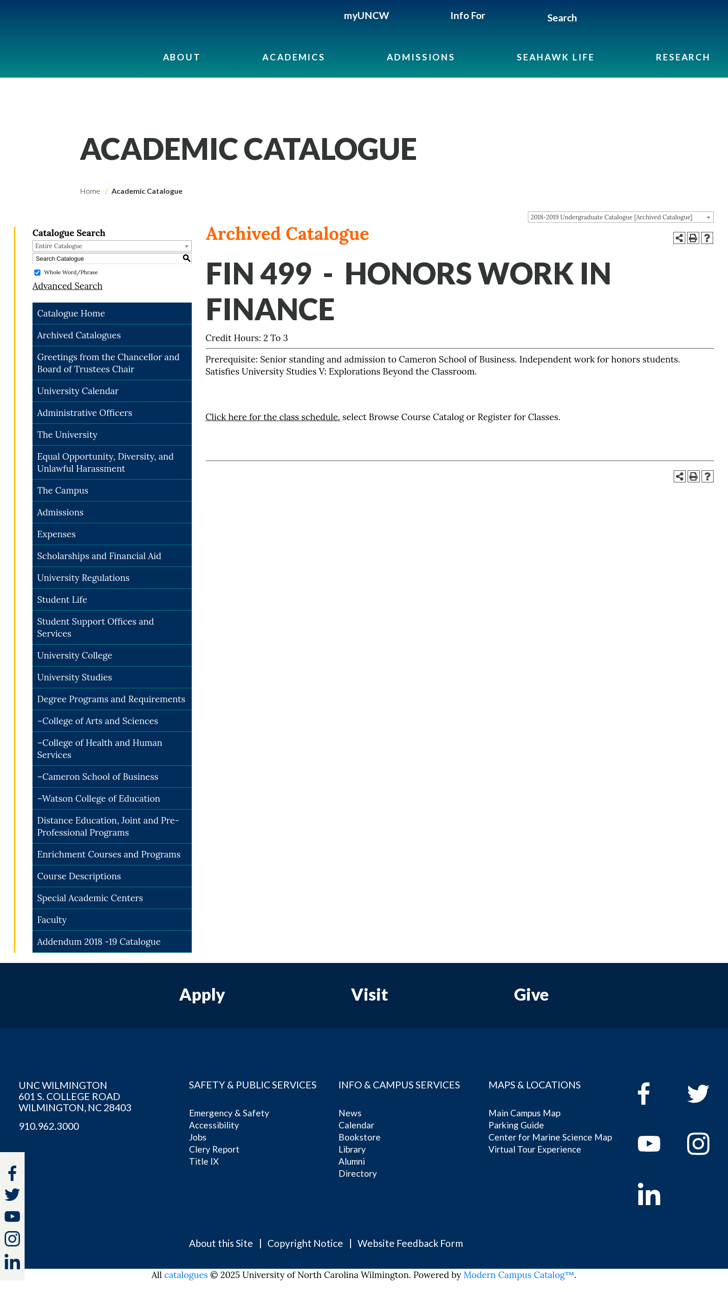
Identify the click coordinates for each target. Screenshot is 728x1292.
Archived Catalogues (79, 335)
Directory (357, 1173)
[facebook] (656, 1093)
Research (683, 57)
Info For (467, 15)
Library (352, 1149)
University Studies (74, 677)
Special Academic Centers (90, 897)
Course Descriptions (79, 876)
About (182, 57)
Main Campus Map (524, 1112)
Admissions (421, 57)
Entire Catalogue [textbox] (58, 246)
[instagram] (12, 1238)
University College (74, 655)
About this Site (221, 1243)
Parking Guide (516, 1125)
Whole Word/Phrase (71, 272)
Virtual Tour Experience (534, 1149)
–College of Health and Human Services (99, 748)
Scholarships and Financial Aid (99, 555)
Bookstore (359, 1137)
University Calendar (78, 390)
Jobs (198, 1137)
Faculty (52, 919)
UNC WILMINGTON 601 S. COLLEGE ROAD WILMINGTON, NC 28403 (75, 1096)
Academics (293, 57)
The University (67, 434)
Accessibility (214, 1125)
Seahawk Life (555, 57)
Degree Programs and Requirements (111, 699)
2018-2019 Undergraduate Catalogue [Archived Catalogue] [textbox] (612, 217)
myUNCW (366, 15)
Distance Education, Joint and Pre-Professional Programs (108, 826)
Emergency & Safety (229, 1112)
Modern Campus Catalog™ (518, 1274)
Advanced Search (67, 285)
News (350, 1112)
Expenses (56, 534)
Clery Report (214, 1149)
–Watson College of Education (98, 798)
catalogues (186, 1274)
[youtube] (656, 1144)
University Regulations (83, 577)
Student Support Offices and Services (95, 627)
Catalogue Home (71, 313)
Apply (202, 994)
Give (531, 994)
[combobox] (621, 217)
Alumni (351, 1161)
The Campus (62, 490)
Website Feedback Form (410, 1243)
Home (90, 190)
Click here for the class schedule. (273, 416)
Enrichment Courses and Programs (109, 854)
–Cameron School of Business (97, 776)
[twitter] (12, 1196)
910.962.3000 (49, 1126)
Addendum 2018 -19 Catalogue (99, 941)
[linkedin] (656, 1194)
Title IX (204, 1161)
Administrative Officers (84, 412)
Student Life (62, 599)
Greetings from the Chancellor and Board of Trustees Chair (108, 363)
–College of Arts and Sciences (97, 720)
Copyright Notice (305, 1243)
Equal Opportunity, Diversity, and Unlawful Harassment (105, 462)
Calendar (356, 1125)
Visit (369, 994)
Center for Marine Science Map (550, 1137)
